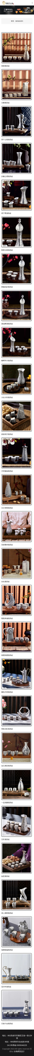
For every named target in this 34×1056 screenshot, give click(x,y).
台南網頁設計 (19, 1051)
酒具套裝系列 (19, 21)
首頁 (12, 21)
